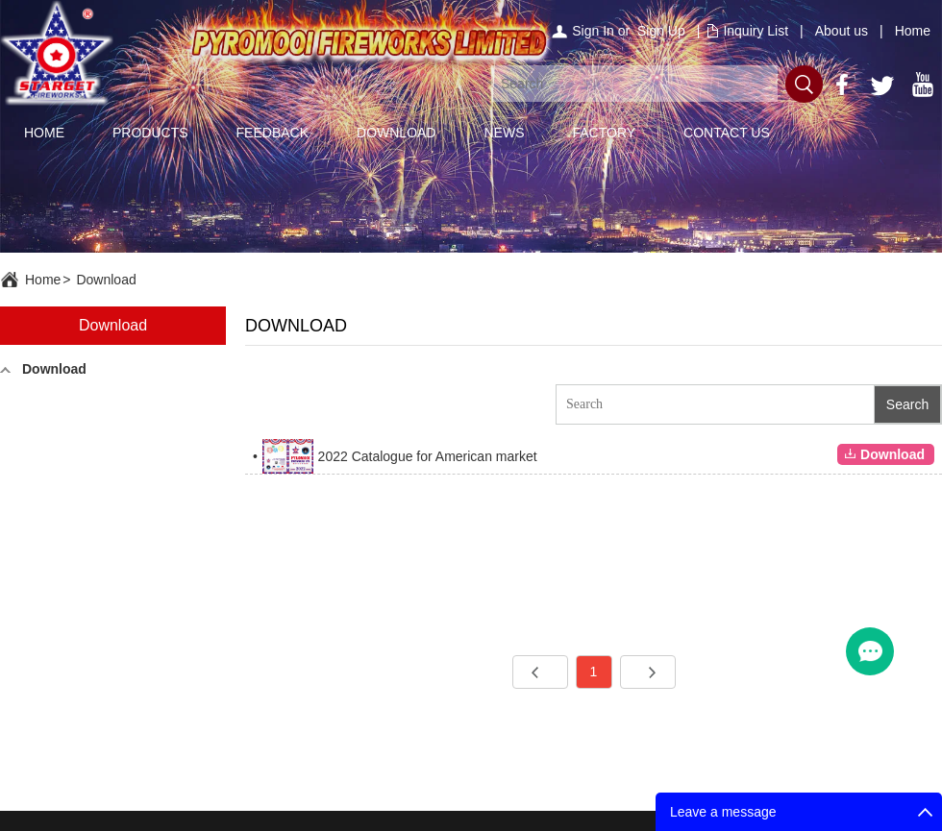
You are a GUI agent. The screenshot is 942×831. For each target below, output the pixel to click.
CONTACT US (726, 132)
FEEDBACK (272, 132)
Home (912, 30)
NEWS (503, 132)
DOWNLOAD (396, 132)
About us (841, 30)
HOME (44, 132)
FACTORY (603, 132)
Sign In (593, 30)
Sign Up (661, 30)
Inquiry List (755, 30)
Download (106, 279)
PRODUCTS (150, 132)
